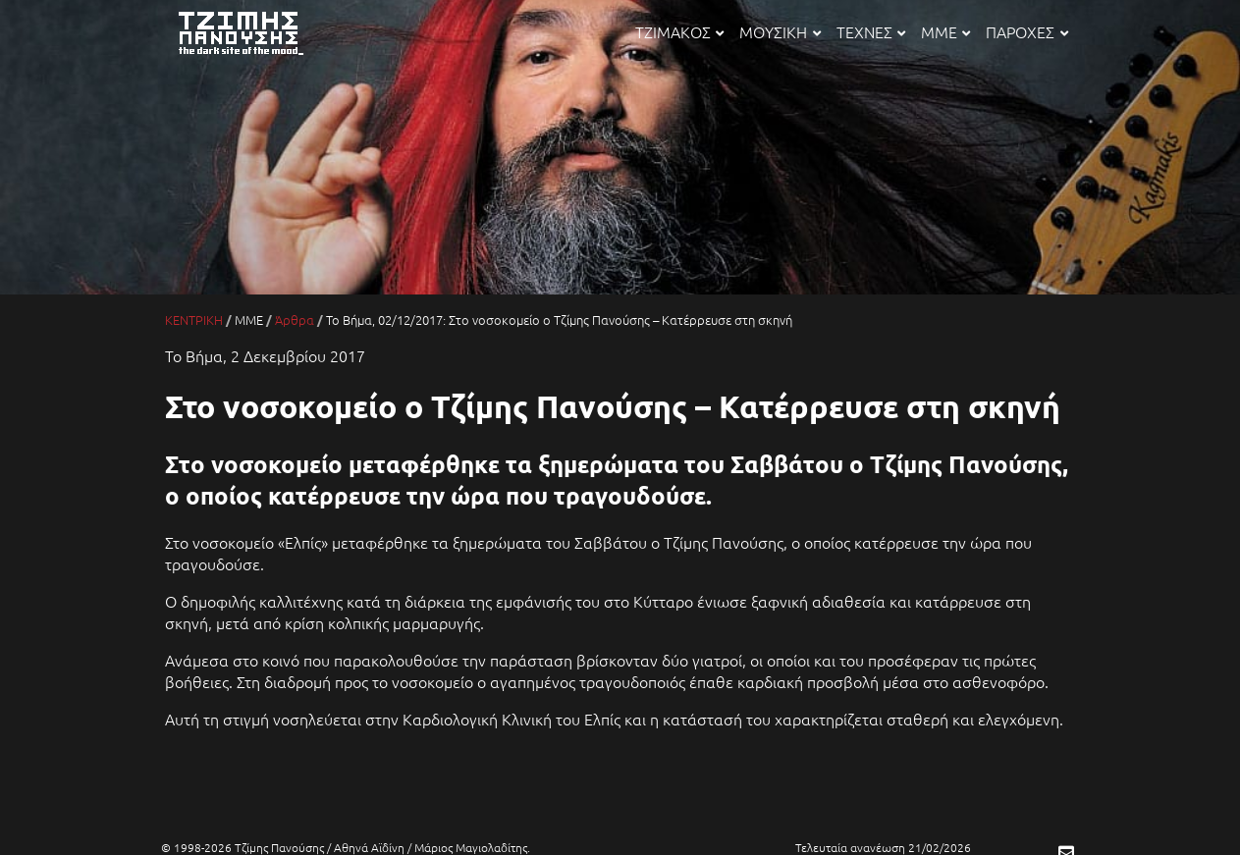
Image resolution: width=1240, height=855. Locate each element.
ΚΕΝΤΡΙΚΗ (194, 319)
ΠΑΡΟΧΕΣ (1026, 31)
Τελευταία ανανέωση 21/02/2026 (883, 847)
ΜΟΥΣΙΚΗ (779, 31)
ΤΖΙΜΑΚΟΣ (679, 31)
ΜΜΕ (945, 31)
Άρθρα (294, 319)
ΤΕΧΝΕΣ (870, 31)
